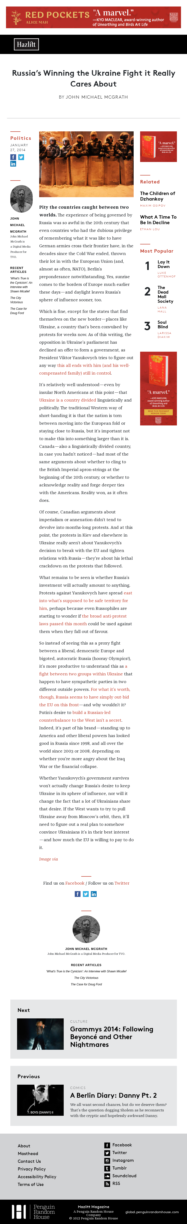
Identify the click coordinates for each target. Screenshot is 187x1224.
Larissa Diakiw (165, 335)
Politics (20, 137)
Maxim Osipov (153, 205)
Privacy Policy (32, 1168)
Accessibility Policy (37, 1176)
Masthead (28, 1153)
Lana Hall (162, 309)
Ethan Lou (150, 229)
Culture (79, 1021)
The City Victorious (86, 978)
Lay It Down (164, 263)
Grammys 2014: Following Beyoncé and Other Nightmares (111, 1036)
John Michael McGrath (97, 97)
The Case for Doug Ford (86, 984)
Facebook (74, 883)
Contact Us (29, 1161)
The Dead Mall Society (165, 294)
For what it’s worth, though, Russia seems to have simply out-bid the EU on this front (84, 697)
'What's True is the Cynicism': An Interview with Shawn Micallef (86, 971)
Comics (78, 1088)
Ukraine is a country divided (67, 400)
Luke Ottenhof (167, 274)
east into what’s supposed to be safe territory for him (85, 601)
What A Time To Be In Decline (158, 219)
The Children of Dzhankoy (157, 195)
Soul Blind (163, 324)
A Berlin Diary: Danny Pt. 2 (113, 1095)
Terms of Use (31, 1184)
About (24, 1145)
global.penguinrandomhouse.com (152, 1212)
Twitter (121, 883)
